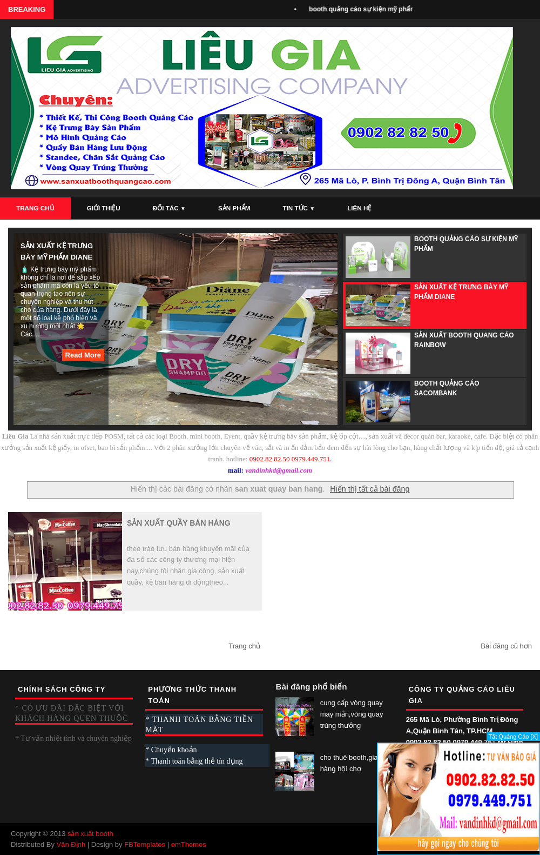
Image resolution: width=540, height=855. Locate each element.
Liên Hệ (359, 207)
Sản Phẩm (234, 207)
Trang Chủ (35, 207)
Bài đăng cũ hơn (506, 646)
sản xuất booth (90, 834)
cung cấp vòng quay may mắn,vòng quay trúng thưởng (351, 714)
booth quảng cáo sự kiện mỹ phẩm (365, 9)
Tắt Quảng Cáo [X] (513, 736)
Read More (83, 355)
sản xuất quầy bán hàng (179, 523)
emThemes (188, 844)
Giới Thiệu (103, 207)
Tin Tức (298, 207)
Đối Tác (169, 207)
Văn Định (71, 844)
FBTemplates (144, 844)
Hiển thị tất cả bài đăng (369, 489)
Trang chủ (244, 646)
